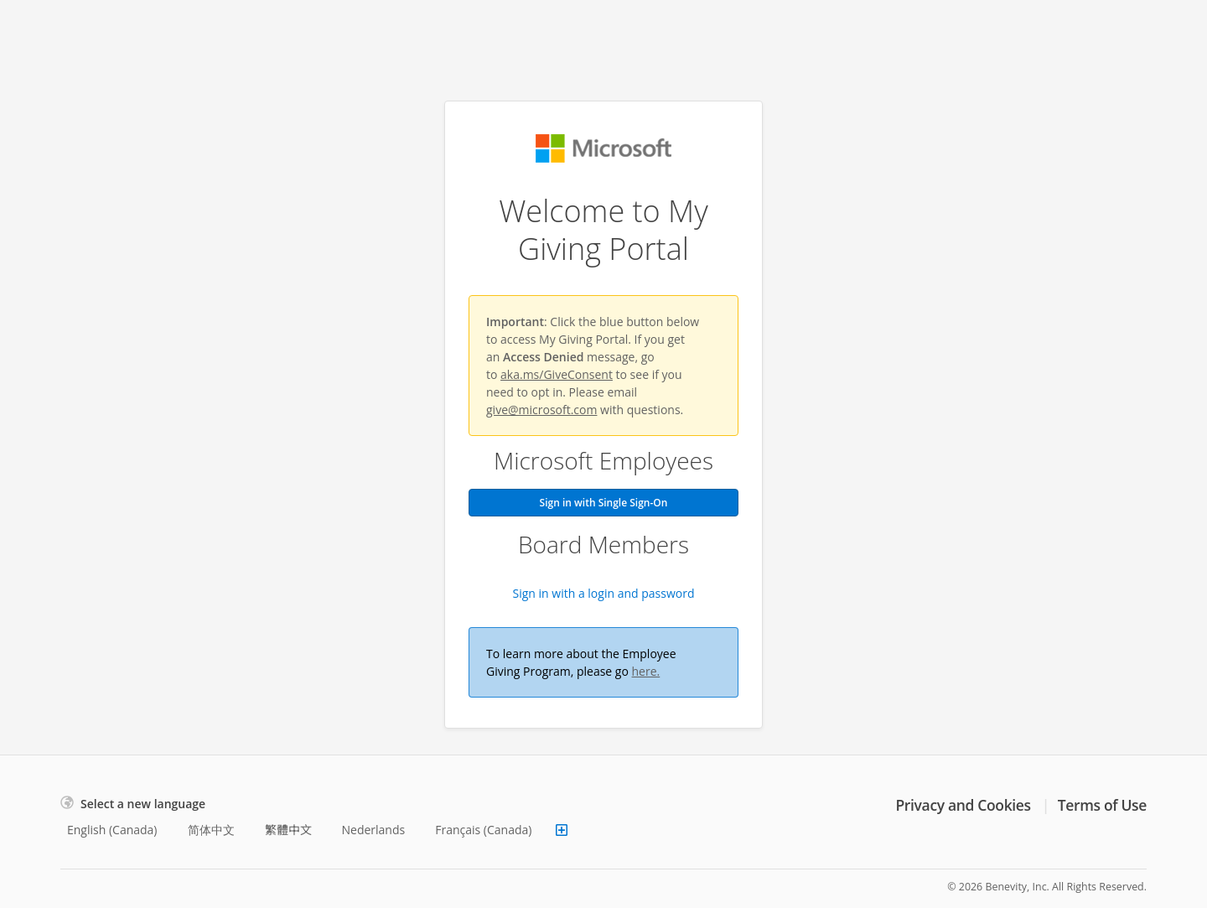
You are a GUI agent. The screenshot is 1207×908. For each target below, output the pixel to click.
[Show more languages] (561, 830)
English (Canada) (112, 830)
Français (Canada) (483, 830)
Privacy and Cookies (962, 805)
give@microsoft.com (541, 410)
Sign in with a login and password (604, 593)
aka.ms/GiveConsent (556, 374)
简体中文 (211, 830)
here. (646, 671)
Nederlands (374, 830)
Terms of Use (1102, 805)
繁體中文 (288, 830)
